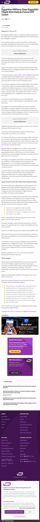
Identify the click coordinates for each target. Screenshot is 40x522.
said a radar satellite (24, 75)
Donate (33, 2)
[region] (20, 500)
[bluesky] (27, 456)
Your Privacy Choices (19, 516)
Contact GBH (23, 440)
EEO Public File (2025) (7, 453)
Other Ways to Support (25, 432)
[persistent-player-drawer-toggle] (38, 520)
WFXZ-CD (4, 463)
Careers (3, 424)
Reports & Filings (5, 451)
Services (3, 422)
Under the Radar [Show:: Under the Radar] (7, 395)
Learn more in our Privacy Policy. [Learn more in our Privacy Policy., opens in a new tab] (27, 508)
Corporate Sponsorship (26, 424)
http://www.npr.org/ (30, 311)
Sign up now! (14, 373)
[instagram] (20, 456)
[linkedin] (33, 456)
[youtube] (25, 456)
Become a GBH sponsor (20, 53)
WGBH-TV (4, 460)
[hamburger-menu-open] (2, 2)
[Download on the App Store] (22, 332)
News (3, 7)
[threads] (29, 456)
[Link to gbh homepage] (7, 2)
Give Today (14, 351)
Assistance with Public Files (8, 456)
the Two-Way (5, 145)
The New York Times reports (16, 282)
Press (2, 427)
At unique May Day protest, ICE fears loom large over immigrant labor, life (19, 386)
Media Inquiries (24, 445)
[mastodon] (29, 461)
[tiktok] (22, 456)
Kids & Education (5, 419)
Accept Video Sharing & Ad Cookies (14, 512)
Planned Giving (24, 430)
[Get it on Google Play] (30, 332)
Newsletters (23, 448)
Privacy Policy (5, 445)
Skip (30, 512)
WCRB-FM (4, 466)
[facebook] (31, 456)
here (17, 308)
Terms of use (4, 440)
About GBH (4, 416)
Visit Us (22, 451)
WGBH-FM (10, 463)
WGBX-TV (10, 460)
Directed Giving (24, 427)
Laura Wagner (6, 25)
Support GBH (23, 416)
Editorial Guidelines (6, 443)
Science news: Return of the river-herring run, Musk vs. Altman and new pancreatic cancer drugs (19, 391)
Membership (23, 422)
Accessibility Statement (7, 448)
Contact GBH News (25, 443)
